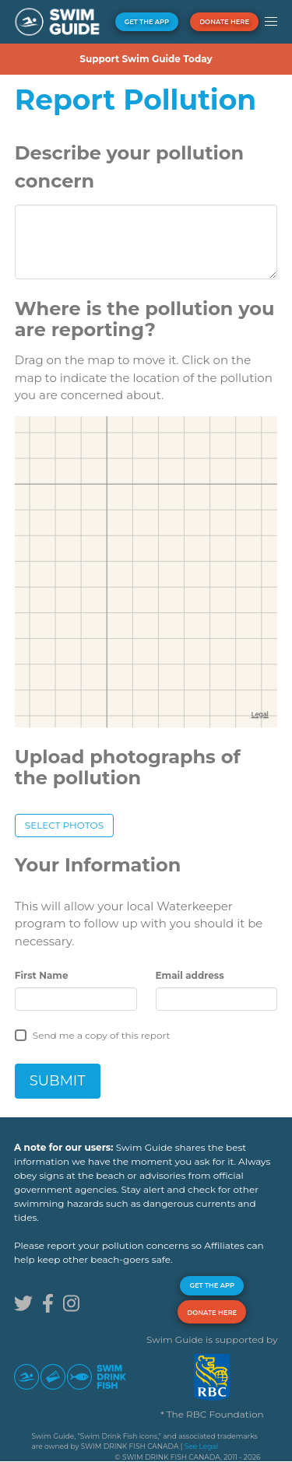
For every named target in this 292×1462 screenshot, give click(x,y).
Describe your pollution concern (129, 167)
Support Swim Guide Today (145, 59)
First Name (42, 975)
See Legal (201, 1446)
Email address (190, 975)
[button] (271, 22)
